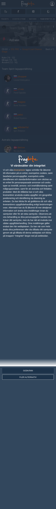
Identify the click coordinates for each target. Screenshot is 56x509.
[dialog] (28, 331)
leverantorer (19, 170)
